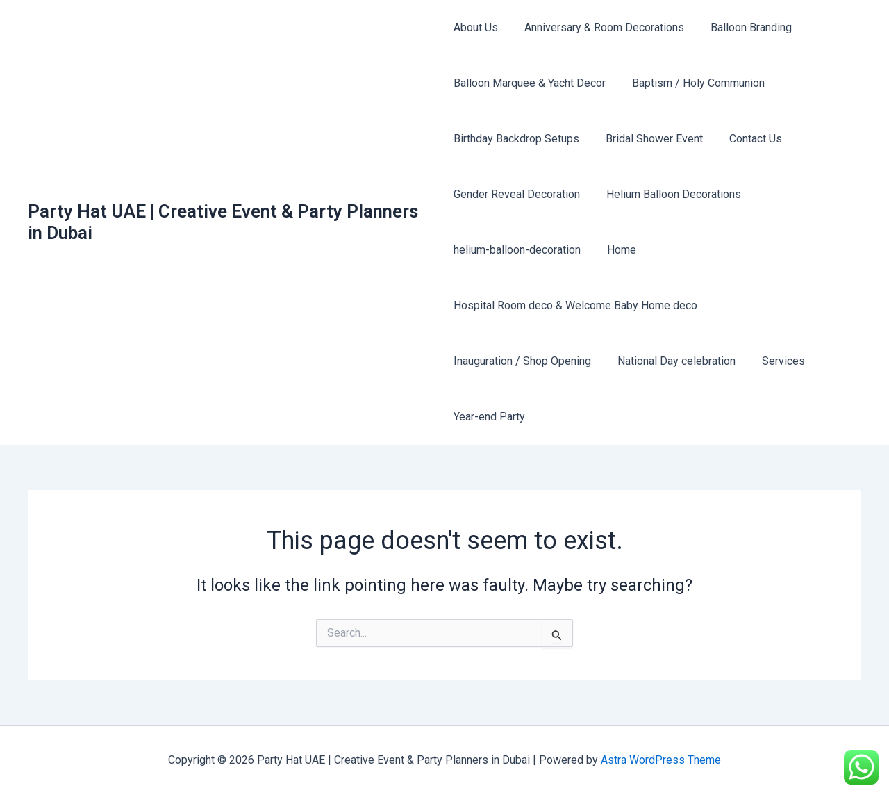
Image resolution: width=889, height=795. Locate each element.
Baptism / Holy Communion (694, 83)
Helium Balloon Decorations (669, 194)
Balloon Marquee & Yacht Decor (530, 83)
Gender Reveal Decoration (517, 194)
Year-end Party (489, 416)
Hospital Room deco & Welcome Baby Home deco (575, 305)
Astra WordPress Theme (661, 760)
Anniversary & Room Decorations (600, 27)
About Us (476, 27)
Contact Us (747, 138)
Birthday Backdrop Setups (516, 138)
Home (617, 249)
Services (775, 361)
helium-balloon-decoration (517, 249)
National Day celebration (672, 361)
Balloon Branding (742, 27)
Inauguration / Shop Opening (522, 361)
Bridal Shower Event (650, 138)
